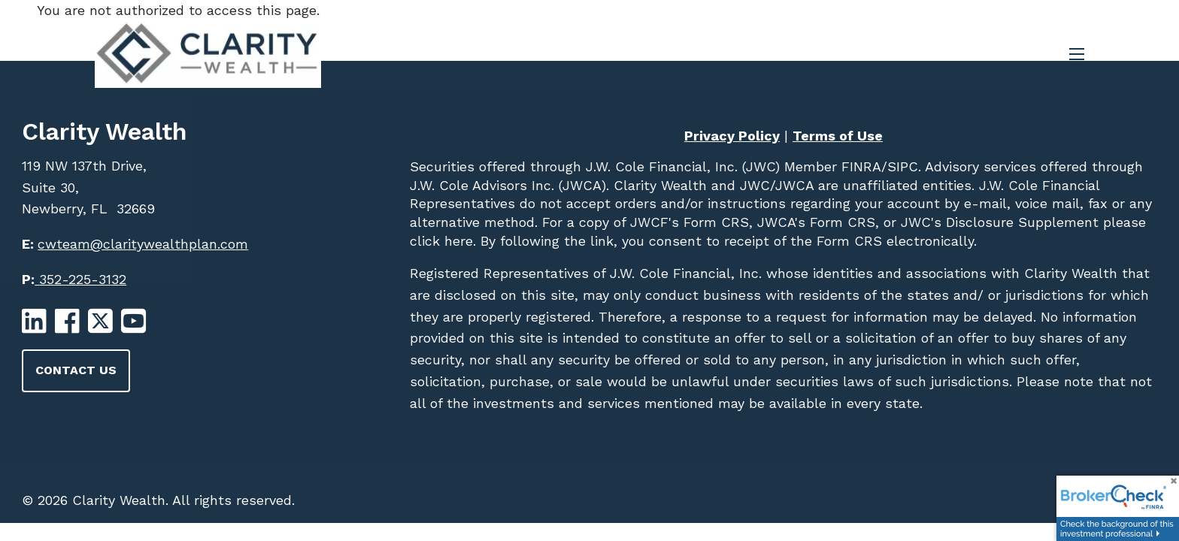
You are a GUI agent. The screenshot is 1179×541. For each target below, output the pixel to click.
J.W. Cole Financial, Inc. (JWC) (680, 166)
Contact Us (76, 370)
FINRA (859, 166)
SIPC (902, 166)
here (456, 241)
